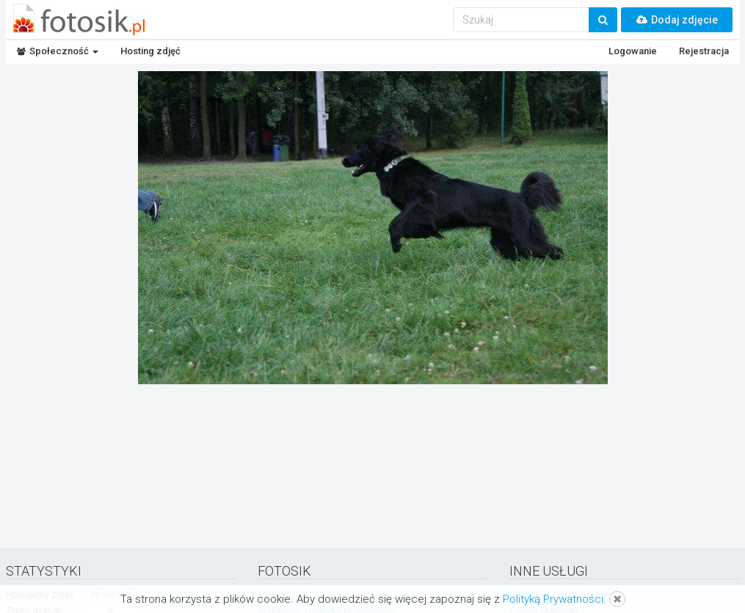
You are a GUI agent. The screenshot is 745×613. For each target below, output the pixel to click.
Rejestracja (704, 50)
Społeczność (57, 50)
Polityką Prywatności (553, 599)
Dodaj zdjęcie (677, 20)
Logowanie (632, 50)
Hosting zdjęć (150, 50)
